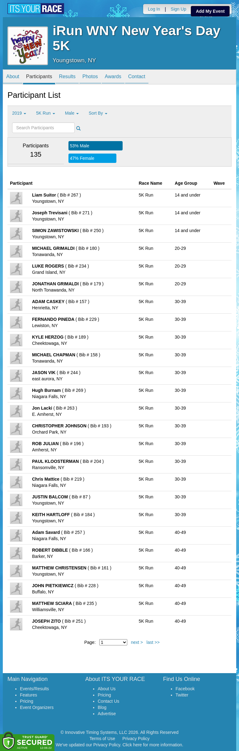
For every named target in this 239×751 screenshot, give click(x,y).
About (12, 77)
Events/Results (34, 688)
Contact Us (108, 701)
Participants (39, 77)
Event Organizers (37, 707)
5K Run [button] (45, 113)
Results (67, 77)
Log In (154, 9)
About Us (107, 688)
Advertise (107, 713)
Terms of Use (102, 738)
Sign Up (178, 9)
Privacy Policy (135, 738)
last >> (153, 642)
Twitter (182, 694)
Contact (136, 77)
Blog (102, 707)
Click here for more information (152, 744)
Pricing (26, 701)
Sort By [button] (98, 113)
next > (137, 642)
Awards (113, 77)
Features (28, 694)
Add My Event (210, 11)
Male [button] (72, 113)
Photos (90, 77)
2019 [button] (19, 113)
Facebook (185, 688)
